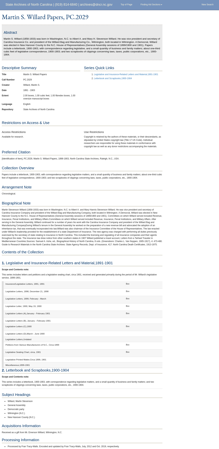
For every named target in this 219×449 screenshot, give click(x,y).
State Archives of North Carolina (28, 4)
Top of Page (126, 4)
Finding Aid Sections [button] (151, 4)
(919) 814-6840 (66, 4)
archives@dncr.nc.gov (96, 4)
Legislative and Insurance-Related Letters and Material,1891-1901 (126, 74)
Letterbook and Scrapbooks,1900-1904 (113, 78)
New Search (208, 4)
